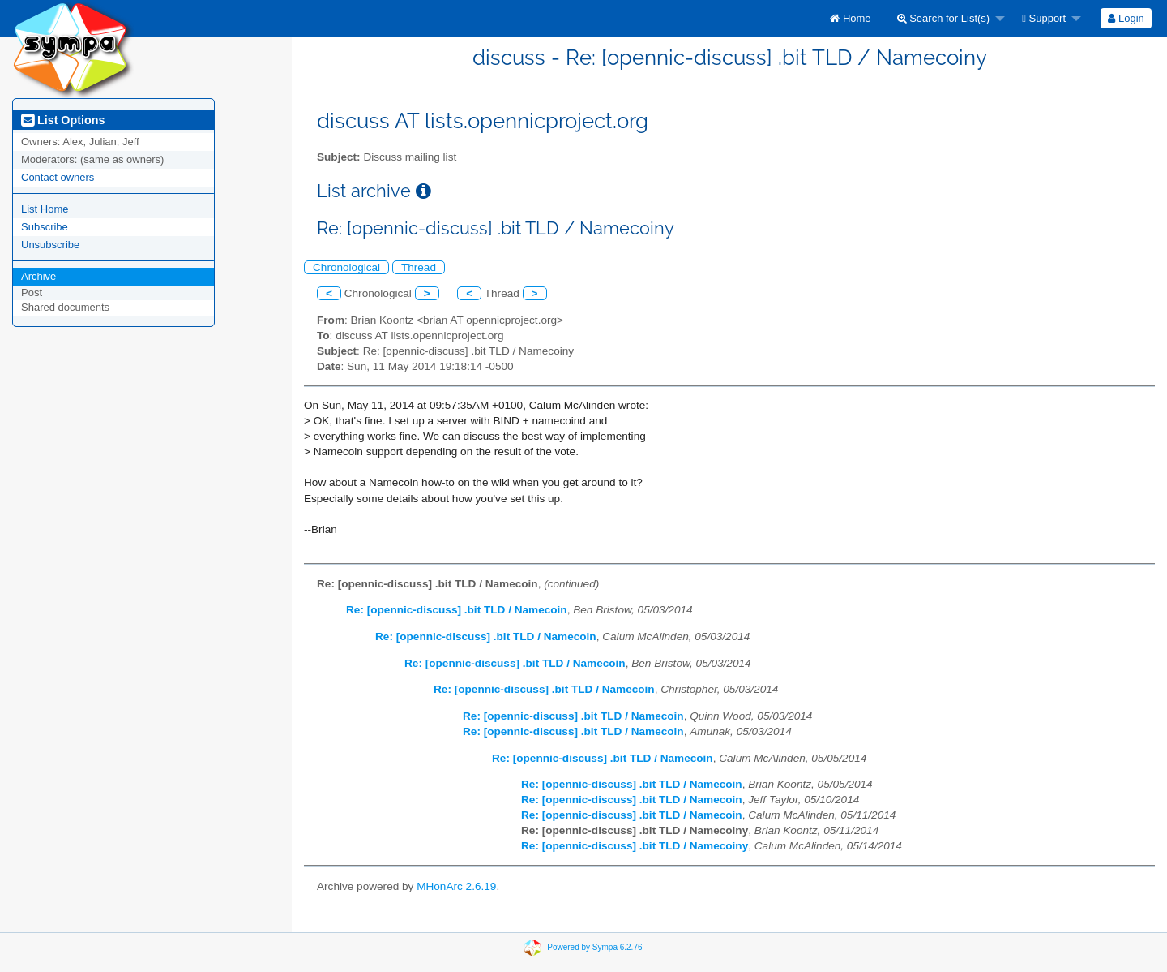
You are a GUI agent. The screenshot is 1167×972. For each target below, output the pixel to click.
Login (1125, 18)
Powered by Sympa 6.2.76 (594, 947)
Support (1044, 18)
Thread (418, 267)
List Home (45, 209)
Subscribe (44, 227)
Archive (38, 276)
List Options (63, 120)
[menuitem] (850, 18)
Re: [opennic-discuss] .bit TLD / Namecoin (456, 610)
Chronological (346, 267)
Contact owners (57, 177)
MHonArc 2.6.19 (456, 886)
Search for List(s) (943, 18)
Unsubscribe (50, 245)
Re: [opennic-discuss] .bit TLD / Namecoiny (634, 846)
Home (850, 18)
